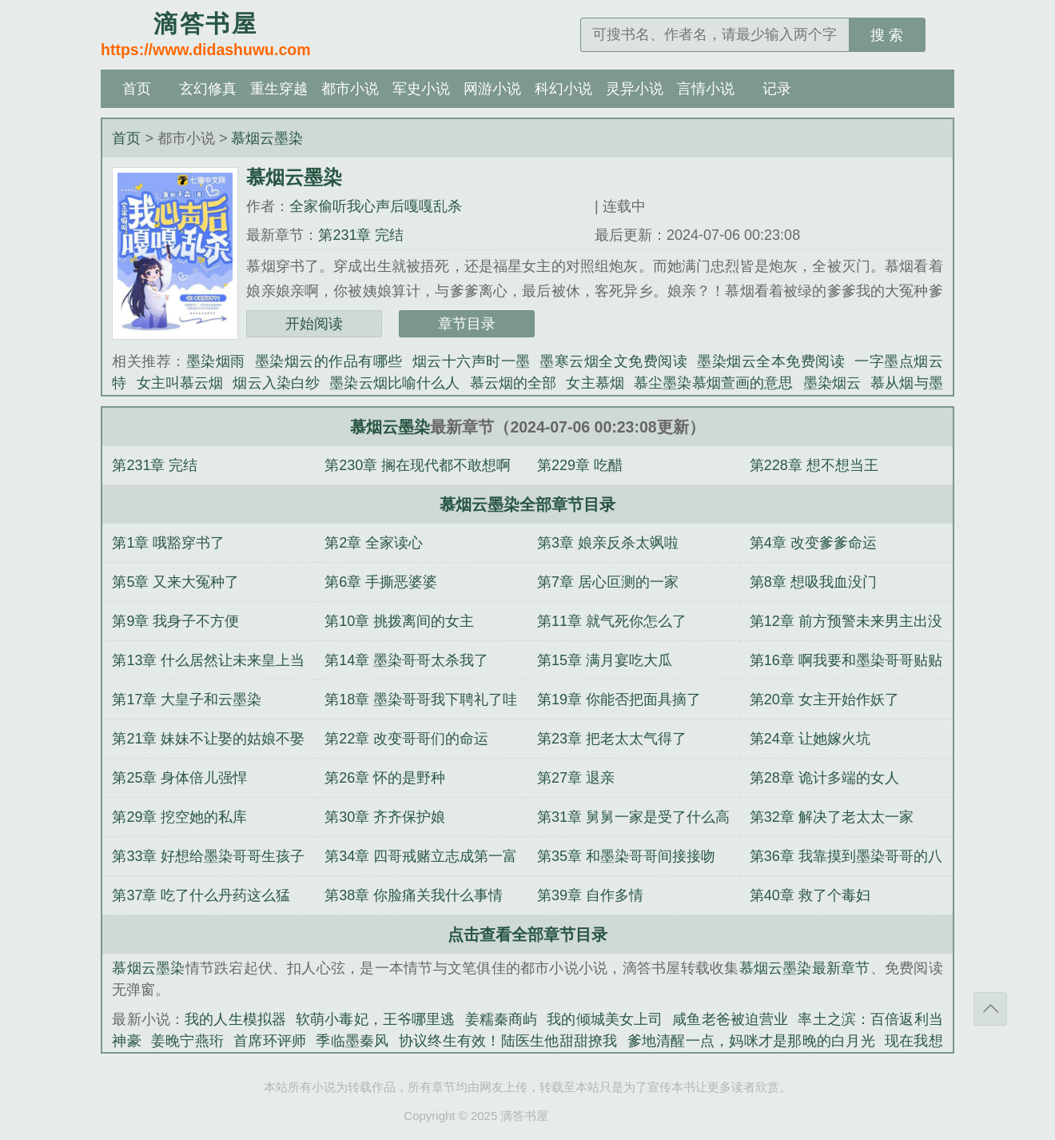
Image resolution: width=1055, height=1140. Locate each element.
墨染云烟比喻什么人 (394, 383)
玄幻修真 (208, 89)
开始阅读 (314, 324)
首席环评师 (269, 1041)
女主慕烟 (595, 383)
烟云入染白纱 (276, 383)
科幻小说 (563, 89)
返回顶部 (990, 1009)
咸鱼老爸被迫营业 (730, 1019)
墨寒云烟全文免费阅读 (613, 361)
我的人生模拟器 (235, 1019)
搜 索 (886, 35)
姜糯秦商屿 (501, 1019)
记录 (776, 89)
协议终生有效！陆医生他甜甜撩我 (508, 1041)
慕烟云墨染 (267, 138)
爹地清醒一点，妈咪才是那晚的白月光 (751, 1041)
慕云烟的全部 (513, 383)
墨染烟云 (832, 383)
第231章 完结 (361, 235)
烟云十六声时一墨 (471, 361)
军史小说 (421, 89)
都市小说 (350, 89)
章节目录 (467, 324)
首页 (136, 89)
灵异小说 (634, 89)
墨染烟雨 (215, 361)
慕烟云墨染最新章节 (804, 968)
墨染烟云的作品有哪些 (329, 361)
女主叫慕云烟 (180, 383)
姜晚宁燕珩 (187, 1041)
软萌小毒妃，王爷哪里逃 (376, 1019)
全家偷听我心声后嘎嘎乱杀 (375, 206)
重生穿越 (279, 89)
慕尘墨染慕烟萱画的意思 (714, 383)
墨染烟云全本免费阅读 (771, 361)
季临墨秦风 (352, 1041)
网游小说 (492, 89)
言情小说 (706, 89)
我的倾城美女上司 (605, 1019)
